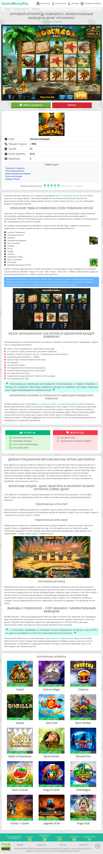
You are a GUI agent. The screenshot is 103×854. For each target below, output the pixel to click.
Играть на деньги (31, 105)
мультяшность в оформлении (60, 638)
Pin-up (63, 845)
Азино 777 (83, 845)
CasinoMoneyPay (14, 3)
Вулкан (20, 845)
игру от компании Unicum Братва (70, 195)
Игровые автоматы (91, 3)
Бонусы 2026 (59, 3)
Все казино (43, 3)
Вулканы (73, 3)
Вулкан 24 (41, 845)
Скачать (72, 105)
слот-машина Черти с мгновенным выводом (58, 404)
